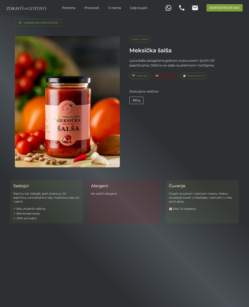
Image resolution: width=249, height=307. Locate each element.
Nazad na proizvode (38, 22)
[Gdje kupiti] (138, 8)
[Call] (182, 8)
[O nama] (114, 8)
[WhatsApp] (168, 8)
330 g (136, 100)
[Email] (195, 8)
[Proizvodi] (91, 8)
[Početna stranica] (26, 8)
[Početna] (68, 8)
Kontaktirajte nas (224, 8)
